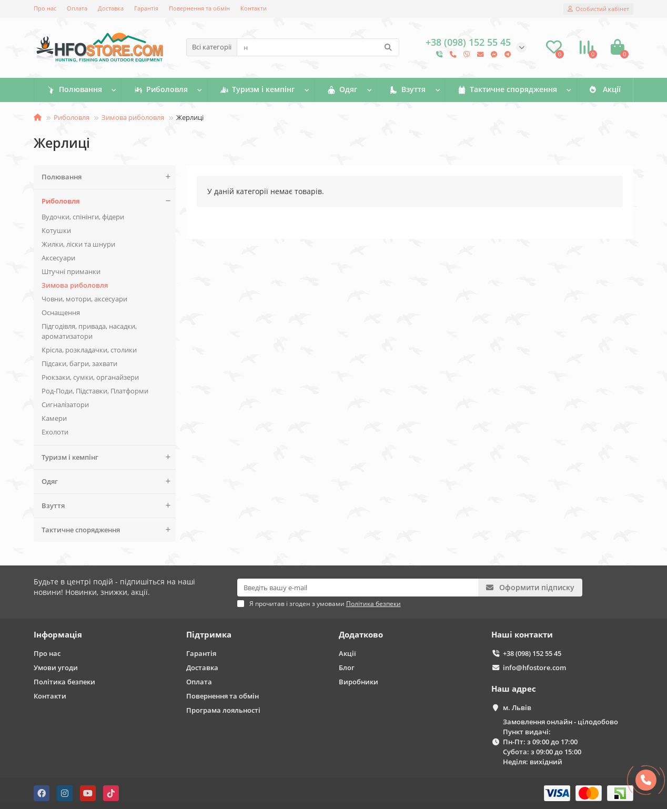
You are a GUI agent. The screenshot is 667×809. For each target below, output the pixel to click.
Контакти (253, 8)
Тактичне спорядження (507, 90)
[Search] (318, 47)
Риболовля (161, 90)
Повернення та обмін (199, 8)
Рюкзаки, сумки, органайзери (90, 377)
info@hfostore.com (534, 667)
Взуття (408, 90)
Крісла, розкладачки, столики (89, 350)
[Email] (358, 587)
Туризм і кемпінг (256, 90)
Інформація (58, 634)
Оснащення (61, 312)
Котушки (56, 230)
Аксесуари (58, 257)
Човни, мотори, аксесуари (84, 299)
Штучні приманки (71, 271)
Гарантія (146, 8)
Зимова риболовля (133, 117)
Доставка (111, 8)
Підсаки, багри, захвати (79, 363)
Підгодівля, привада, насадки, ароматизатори (89, 331)
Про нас (45, 8)
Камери (54, 418)
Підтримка (208, 634)
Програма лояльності (223, 710)
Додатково (361, 634)
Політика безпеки (64, 681)
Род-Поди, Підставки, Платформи (95, 391)
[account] (598, 9)
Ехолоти (55, 432)
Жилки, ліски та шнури (78, 244)
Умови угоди (56, 667)
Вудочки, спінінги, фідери (83, 216)
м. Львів (517, 707)
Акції (603, 90)
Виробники (358, 681)
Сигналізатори (65, 404)
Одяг (341, 90)
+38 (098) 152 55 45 (532, 653)
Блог (347, 667)
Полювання (74, 90)
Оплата (77, 8)
